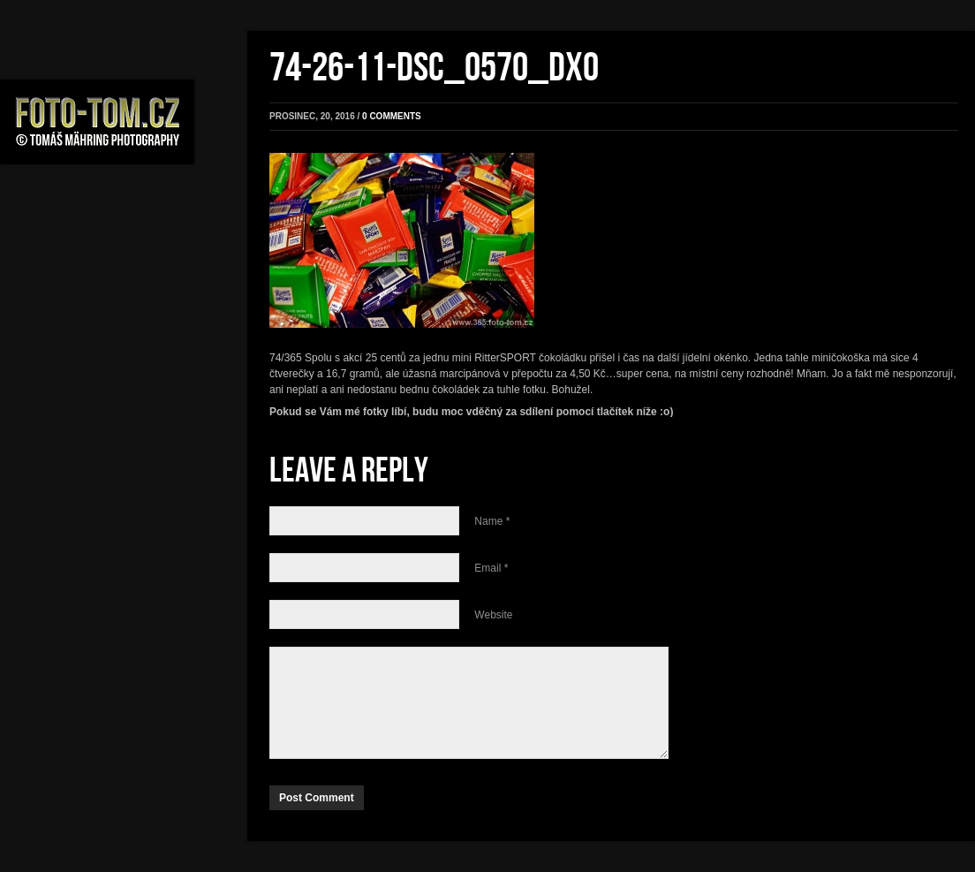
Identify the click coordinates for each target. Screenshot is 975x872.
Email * (491, 568)
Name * (492, 521)
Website (493, 615)
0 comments (391, 116)
